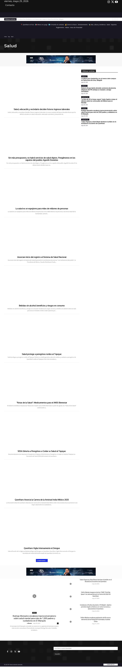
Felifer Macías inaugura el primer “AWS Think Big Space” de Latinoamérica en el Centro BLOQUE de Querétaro (96, 594)
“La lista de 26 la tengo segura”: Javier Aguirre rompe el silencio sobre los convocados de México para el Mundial (99, 101)
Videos (84, 108)
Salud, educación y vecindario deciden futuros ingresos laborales (42, 109)
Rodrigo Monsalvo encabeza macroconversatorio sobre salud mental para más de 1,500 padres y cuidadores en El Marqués (99, 112)
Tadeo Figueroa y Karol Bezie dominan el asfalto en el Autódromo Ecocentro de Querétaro (98, 122)
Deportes (85, 97)
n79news (29, 623)
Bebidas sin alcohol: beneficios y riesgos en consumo (42, 305)
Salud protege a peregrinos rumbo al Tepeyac (42, 354)
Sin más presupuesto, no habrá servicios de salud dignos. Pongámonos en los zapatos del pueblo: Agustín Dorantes (41, 158)
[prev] (113, 19)
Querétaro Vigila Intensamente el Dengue (42, 548)
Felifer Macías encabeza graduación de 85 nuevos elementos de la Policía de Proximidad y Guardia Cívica (96, 619)
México (84, 76)
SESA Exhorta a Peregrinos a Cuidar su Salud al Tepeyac (42, 451)
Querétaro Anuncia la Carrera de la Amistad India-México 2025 (42, 499)
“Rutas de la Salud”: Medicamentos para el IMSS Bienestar (41, 402)
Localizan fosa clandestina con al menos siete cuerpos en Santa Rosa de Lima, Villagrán (40, 19)
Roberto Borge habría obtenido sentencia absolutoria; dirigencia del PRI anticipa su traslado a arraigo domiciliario (98, 89)
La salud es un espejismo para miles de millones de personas (41, 208)
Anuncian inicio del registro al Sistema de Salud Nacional (41, 257)
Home (5, 36)
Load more (42, 560)
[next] (116, 19)
